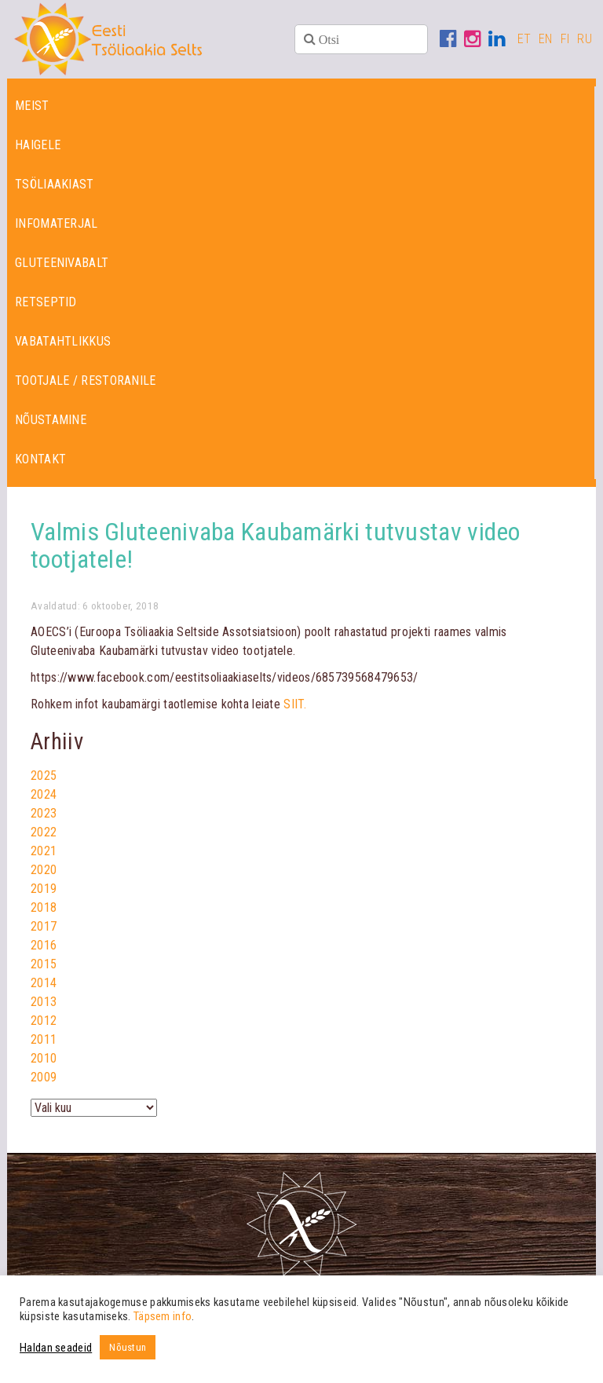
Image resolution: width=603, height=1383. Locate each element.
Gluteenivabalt (61, 262)
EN (546, 38)
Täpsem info (162, 1316)
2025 (44, 775)
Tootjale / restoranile (85, 380)
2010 (44, 1058)
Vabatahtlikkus (63, 341)
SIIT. (294, 704)
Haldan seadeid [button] (56, 1348)
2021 (44, 850)
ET (524, 38)
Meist (32, 105)
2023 (44, 813)
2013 (44, 1001)
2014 (44, 982)
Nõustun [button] (127, 1347)
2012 (44, 1020)
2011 (44, 1039)
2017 (44, 926)
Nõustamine (50, 419)
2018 (44, 907)
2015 (44, 964)
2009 (44, 1077)
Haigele (37, 144)
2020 (44, 869)
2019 (44, 888)
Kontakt (40, 459)
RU (584, 38)
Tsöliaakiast (54, 184)
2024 (44, 794)
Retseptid (46, 302)
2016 (44, 945)
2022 (44, 832)
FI (565, 38)
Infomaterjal (56, 223)
